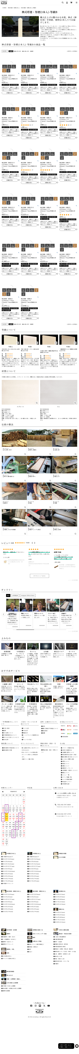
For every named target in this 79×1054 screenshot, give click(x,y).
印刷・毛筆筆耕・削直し (11, 979)
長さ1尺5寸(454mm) (8, 859)
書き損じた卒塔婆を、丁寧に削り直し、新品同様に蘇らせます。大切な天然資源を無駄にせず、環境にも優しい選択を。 (33, 706)
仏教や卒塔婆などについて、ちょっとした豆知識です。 (46, 650)
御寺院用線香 (7, 971)
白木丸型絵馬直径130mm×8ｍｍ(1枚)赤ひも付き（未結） (42, 561)
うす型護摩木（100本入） (10, 939)
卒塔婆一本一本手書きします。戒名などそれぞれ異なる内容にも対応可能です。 (72, 685)
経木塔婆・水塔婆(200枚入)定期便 (12, 988)
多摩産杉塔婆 (59, 853)
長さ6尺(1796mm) (8, 878)
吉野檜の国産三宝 (35, 930)
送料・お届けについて (48, 722)
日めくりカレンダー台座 (37, 933)
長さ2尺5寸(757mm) (8, 866)
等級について (65, 763)
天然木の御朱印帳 (61, 930)
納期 (44, 733)
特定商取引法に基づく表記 (69, 754)
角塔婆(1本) (59, 891)
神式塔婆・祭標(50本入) (11, 891)
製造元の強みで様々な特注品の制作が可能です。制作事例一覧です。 (33, 685)
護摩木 (5, 933)
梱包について (65, 772)
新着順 (31, 51)
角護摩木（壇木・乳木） (9, 937)
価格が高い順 (25, 51)
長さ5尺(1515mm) (60, 897)
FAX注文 (25, 730)
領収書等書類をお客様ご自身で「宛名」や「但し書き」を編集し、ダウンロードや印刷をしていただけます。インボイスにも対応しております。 (59, 707)
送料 (44, 726)
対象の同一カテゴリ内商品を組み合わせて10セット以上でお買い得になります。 (7, 684)
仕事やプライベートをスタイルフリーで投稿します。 (59, 650)
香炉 (30, 949)
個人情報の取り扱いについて (70, 757)
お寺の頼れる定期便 (9, 982)
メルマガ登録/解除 (67, 779)
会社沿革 (6, 739)
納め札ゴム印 (58, 956)
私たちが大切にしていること (11, 737)
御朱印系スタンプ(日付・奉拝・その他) (65, 951)
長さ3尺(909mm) (7, 869)
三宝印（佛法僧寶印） (61, 937)
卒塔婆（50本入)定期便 (9, 986)
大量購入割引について (68, 752)
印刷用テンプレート (67, 768)
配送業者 (45, 731)
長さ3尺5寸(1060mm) (9, 871)
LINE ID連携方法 (67, 750)
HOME (4, 7)
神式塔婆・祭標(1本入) (14, 7)
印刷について (65, 766)
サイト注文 (26, 728)
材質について (65, 761)
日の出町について (8, 733)
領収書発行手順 (8, 750)
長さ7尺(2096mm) (8, 881)
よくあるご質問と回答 (68, 759)
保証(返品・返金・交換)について (48, 744)
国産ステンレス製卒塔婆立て (36, 944)
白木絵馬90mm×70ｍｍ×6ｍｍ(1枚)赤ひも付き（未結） (16, 563)
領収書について (7, 743)
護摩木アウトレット (8, 944)
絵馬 (5, 953)
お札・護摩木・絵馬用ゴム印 (62, 954)
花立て (30, 951)
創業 (5, 730)
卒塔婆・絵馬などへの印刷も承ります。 (59, 682)
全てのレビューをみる (39, 576)
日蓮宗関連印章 (59, 939)
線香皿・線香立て (33, 947)
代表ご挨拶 (6, 728)
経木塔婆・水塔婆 (9, 930)
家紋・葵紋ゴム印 (59, 959)
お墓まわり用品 (34, 941)
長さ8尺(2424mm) (60, 904)
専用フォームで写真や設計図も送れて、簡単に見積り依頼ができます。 (46, 685)
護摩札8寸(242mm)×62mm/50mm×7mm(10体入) (64, 563)
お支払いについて (66, 722)
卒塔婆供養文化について (10, 735)
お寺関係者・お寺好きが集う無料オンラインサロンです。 (72, 650)
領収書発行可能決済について (11, 748)
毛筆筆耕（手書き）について (70, 770)
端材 (31, 937)
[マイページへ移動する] (67, 2)
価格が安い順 (17, 51)
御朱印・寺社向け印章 (62, 933)
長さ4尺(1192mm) (8, 873)
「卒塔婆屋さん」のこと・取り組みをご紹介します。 (20, 651)
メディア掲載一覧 (67, 777)
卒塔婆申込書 (65, 784)
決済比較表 (65, 736)
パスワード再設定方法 (68, 748)
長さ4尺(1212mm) (60, 894)
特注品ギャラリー (67, 781)
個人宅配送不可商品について (50, 728)
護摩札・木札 (7, 949)
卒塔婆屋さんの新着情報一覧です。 (7, 649)
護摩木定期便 (6, 991)
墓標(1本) (58, 909)
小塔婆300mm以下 (8, 856)
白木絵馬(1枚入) (7, 956)
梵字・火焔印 (58, 942)
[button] (32, 543)
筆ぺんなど (7, 975)
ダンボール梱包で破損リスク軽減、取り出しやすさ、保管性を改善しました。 (7, 704)
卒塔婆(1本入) (34, 853)
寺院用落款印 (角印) (60, 946)
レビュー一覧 (65, 775)
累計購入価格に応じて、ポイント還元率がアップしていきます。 (20, 684)
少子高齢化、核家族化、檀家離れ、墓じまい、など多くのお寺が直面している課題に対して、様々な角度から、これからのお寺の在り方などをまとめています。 (33, 654)
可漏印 (56, 964)
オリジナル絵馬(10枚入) (9, 958)
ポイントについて (27, 743)
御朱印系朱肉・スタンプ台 (62, 961)
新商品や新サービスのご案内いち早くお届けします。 (72, 704)
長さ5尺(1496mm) (8, 876)
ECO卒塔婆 (59, 857)
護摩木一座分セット (8, 942)
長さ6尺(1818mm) (60, 899)
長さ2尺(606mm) (7, 861)
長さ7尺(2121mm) (60, 902)
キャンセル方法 (27, 739)
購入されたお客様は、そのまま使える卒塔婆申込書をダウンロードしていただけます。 (20, 704)
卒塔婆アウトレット (8, 883)
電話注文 (25, 733)
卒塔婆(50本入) (8, 853)
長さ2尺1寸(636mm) (8, 864)
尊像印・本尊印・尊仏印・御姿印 (64, 949)
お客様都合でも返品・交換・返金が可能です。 (46, 703)
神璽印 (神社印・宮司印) (61, 944)
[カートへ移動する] (71, 3)
